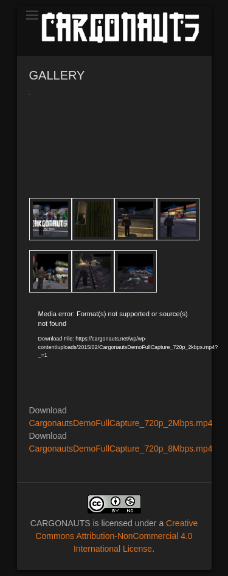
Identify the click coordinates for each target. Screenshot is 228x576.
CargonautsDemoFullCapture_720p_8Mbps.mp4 (121, 448)
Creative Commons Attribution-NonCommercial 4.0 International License (116, 536)
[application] (114, 357)
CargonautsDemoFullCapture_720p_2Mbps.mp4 (121, 423)
